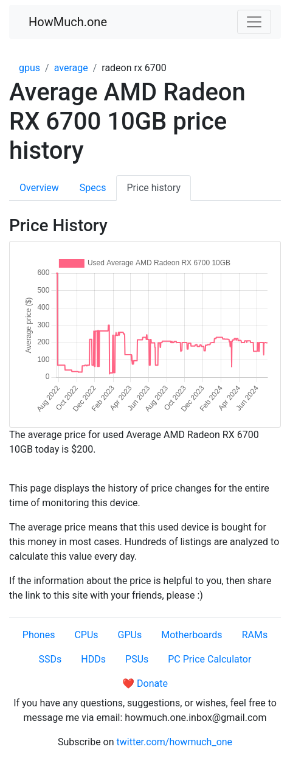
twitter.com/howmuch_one (175, 742)
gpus (29, 68)
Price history (153, 187)
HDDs (93, 659)
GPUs (130, 635)
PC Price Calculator (209, 659)
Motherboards (191, 635)
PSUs (136, 659)
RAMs (255, 635)
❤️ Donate (145, 683)
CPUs (86, 635)
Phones (38, 635)
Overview (39, 187)
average (71, 68)
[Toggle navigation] (254, 22)
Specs (93, 187)
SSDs (50, 659)
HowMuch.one (68, 22)
